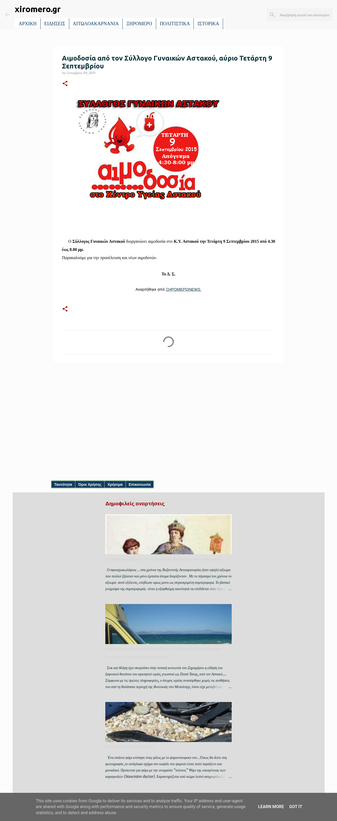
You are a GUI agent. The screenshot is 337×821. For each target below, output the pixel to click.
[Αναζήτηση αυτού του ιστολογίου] (305, 14)
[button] (65, 83)
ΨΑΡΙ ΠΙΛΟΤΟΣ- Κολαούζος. (130, 747)
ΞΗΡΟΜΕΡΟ (139, 23)
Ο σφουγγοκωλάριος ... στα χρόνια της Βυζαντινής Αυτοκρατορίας (163, 559)
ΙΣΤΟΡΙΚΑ (208, 23)
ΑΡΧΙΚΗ (28, 23)
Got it (295, 806)
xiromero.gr (38, 9)
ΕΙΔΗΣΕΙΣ (54, 23)
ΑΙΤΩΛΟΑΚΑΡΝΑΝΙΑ (96, 23)
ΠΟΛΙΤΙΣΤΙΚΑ (175, 23)
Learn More (271, 806)
